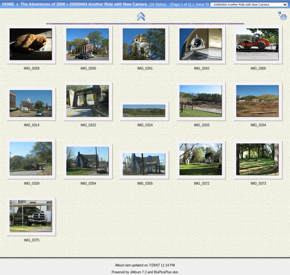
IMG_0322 (88, 125)
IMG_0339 (32, 183)
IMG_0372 (201, 183)
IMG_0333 (201, 125)
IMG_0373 (258, 183)
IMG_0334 (258, 125)
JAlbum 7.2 (138, 272)
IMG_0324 (145, 125)
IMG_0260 (88, 68)
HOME (8, 4)
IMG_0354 (88, 183)
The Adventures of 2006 (43, 4)
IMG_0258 (32, 68)
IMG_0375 (32, 240)
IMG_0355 (145, 183)
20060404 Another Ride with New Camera (108, 4)
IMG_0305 (258, 68)
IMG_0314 (32, 125)
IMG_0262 (201, 68)
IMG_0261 (145, 68)
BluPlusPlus (162, 272)
